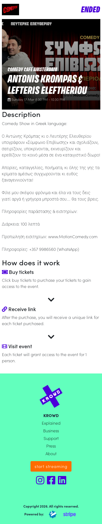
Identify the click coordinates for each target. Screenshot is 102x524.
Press (51, 446)
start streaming (51, 466)
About (51, 453)
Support (51, 438)
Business (51, 430)
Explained (51, 423)
